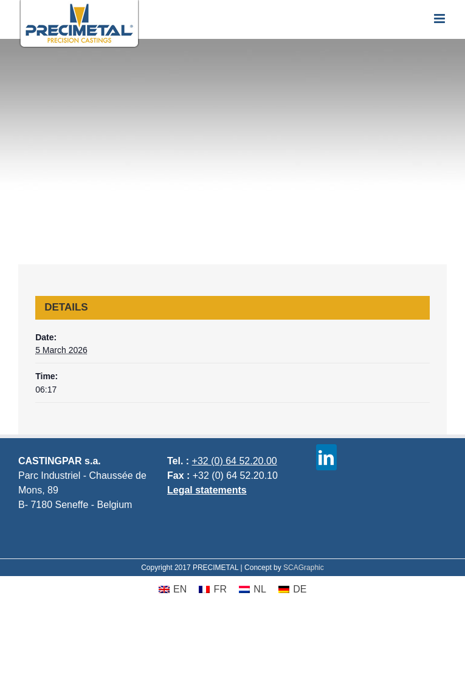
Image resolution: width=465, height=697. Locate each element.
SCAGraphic (303, 567)
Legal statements (207, 490)
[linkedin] (326, 457)
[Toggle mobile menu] (440, 18)
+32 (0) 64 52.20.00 (234, 461)
